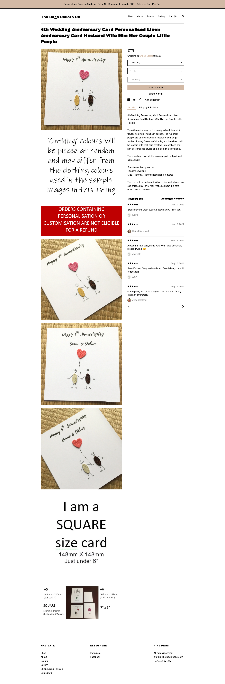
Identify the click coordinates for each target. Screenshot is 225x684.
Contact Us (46, 673)
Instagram (95, 653)
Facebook (95, 657)
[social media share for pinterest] (140, 99)
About (140, 16)
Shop (130, 16)
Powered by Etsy (162, 661)
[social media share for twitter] (134, 99)
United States (146, 56)
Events (150, 16)
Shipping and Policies (52, 669)
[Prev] (128, 307)
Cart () (173, 16)
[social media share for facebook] (128, 99)
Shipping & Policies (149, 107)
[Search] (183, 16)
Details (131, 107)
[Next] (183, 306)
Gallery (161, 16)
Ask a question (152, 99)
